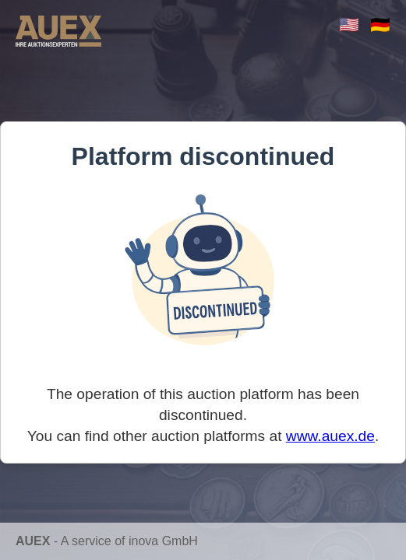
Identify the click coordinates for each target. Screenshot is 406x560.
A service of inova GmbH (129, 541)
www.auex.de (330, 436)
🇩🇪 (380, 24)
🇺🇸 (349, 24)
